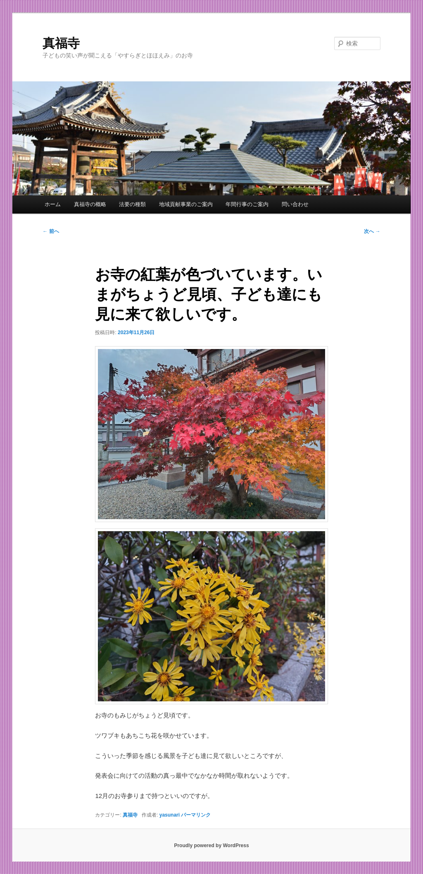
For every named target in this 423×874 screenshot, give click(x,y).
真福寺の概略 (90, 204)
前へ (51, 231)
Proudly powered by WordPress (211, 845)
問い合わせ (295, 204)
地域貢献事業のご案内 (186, 204)
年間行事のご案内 (247, 204)
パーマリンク (196, 815)
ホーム (53, 204)
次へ (372, 231)
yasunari (169, 815)
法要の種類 (132, 204)
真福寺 (61, 43)
